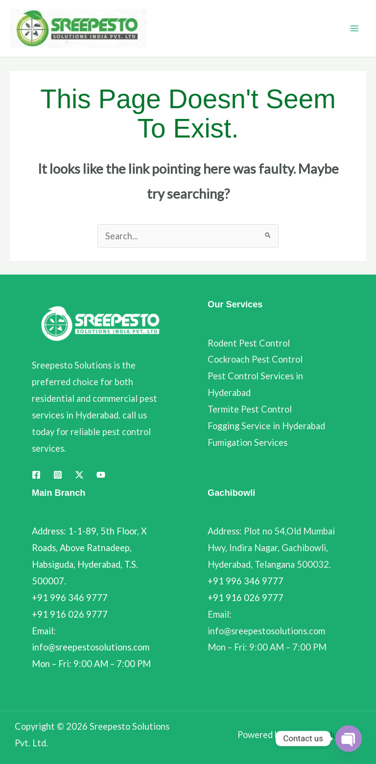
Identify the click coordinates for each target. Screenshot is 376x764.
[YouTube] (100, 474)
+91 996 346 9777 (245, 581)
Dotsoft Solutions (321, 734)
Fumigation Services (247, 442)
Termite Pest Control (250, 409)
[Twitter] (79, 474)
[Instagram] (57, 474)
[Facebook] (36, 474)
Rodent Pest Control (249, 343)
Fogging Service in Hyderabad (266, 425)
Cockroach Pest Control (255, 359)
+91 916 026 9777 (245, 597)
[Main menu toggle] (354, 28)
